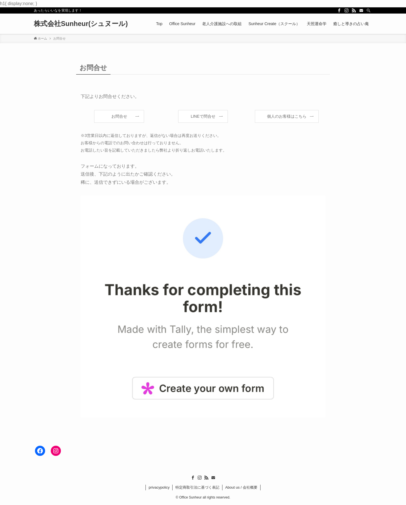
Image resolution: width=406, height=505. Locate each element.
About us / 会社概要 (241, 487)
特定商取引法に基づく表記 (197, 487)
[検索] (368, 10)
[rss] (354, 10)
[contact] (361, 10)
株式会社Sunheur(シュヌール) (81, 23)
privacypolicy (159, 487)
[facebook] (339, 10)
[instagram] (346, 10)
